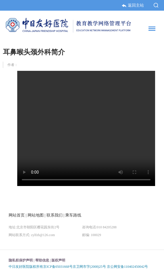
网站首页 (17, 215)
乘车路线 (73, 215)
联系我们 (55, 215)
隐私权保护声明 (21, 260)
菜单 (150, 30)
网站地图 (36, 215)
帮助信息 (42, 260)
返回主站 (133, 5)
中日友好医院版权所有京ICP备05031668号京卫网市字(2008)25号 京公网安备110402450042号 (78, 267)
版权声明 (58, 260)
